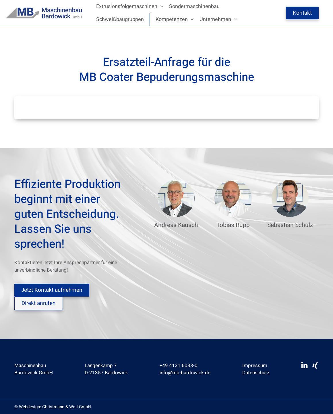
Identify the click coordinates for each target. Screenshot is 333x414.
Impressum (254, 365)
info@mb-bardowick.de (185, 372)
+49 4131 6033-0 (179, 365)
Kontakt (302, 13)
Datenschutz (255, 372)
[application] (160, 6)
